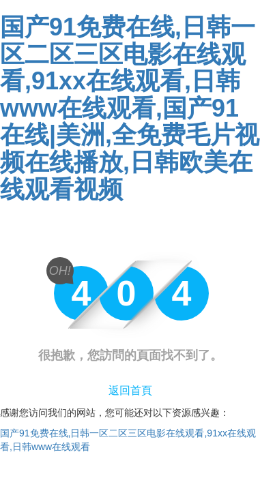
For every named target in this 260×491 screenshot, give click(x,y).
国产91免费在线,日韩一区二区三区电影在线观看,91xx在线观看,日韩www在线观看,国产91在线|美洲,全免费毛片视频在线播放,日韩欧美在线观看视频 (129, 108)
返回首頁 (130, 390)
